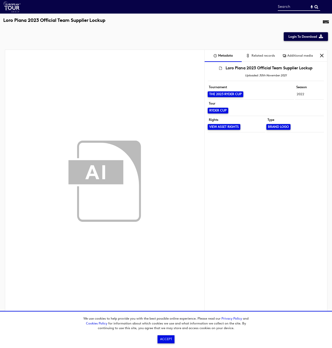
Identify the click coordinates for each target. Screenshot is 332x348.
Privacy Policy (231, 318)
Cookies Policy (96, 323)
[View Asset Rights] (224, 127)
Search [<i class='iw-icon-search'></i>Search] (316, 6)
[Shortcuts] (326, 23)
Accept (166, 339)
